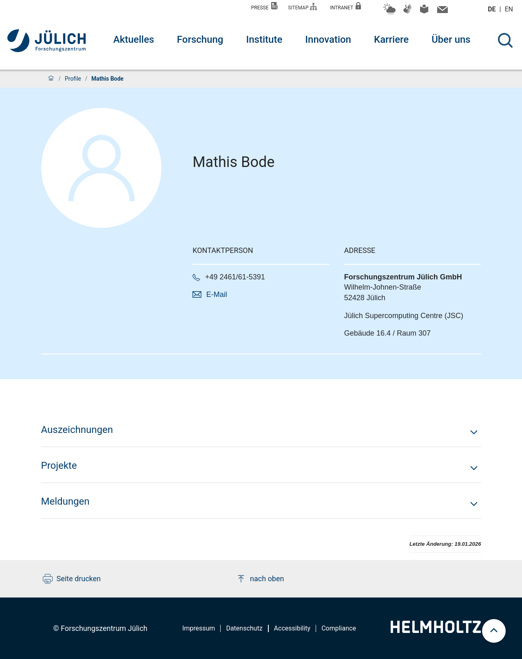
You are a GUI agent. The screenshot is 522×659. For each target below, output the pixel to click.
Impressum (198, 628)
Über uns (451, 39)
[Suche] (505, 40)
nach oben (260, 579)
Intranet (345, 6)
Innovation (328, 39)
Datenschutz (244, 628)
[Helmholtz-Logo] (436, 630)
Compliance (338, 628)
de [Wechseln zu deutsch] (492, 9)
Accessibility (292, 628)
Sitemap (302, 7)
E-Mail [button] (216, 294)
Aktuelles (133, 39)
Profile (73, 78)
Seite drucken (72, 579)
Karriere (391, 39)
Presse (264, 6)
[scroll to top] (494, 631)
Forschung (200, 39)
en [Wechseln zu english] (510, 9)
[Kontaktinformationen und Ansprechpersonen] (441, 11)
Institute (264, 39)
